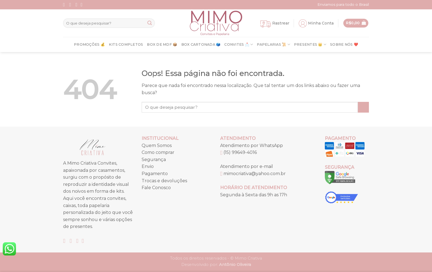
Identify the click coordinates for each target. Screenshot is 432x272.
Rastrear (280, 23)
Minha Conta (321, 23)
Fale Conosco (156, 187)
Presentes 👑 (310, 44)
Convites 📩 (238, 44)
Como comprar (158, 152)
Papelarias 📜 (273, 44)
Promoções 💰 (89, 44)
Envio (148, 166)
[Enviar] (149, 23)
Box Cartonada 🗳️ (201, 44)
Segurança (154, 159)
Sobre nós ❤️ (344, 44)
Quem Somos (157, 145)
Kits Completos (126, 44)
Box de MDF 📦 (162, 44)
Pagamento (155, 173)
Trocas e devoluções (164, 180)
